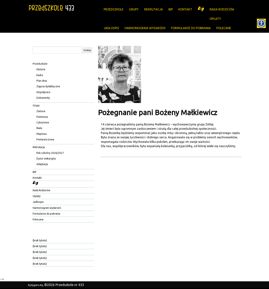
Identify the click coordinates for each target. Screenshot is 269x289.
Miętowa (41, 133)
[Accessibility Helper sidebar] (261, 23)
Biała (39, 128)
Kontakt (185, 9)
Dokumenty (43, 97)
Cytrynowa (42, 122)
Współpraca (43, 92)
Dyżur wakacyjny (46, 158)
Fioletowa (42, 116)
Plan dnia (41, 80)
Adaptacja (42, 164)
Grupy (134, 9)
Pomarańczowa (45, 139)
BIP (170, 9)
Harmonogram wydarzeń (145, 28)
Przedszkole (113, 9)
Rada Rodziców (222, 9)
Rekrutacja (153, 9)
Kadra (39, 75)
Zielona (40, 111)
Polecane (223, 28)
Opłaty (215, 18)
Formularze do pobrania (191, 28)
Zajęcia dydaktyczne (48, 86)
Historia (40, 69)
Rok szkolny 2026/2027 (50, 152)
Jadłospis (111, 28)
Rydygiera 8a (35, 285)
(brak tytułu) (40, 240)
